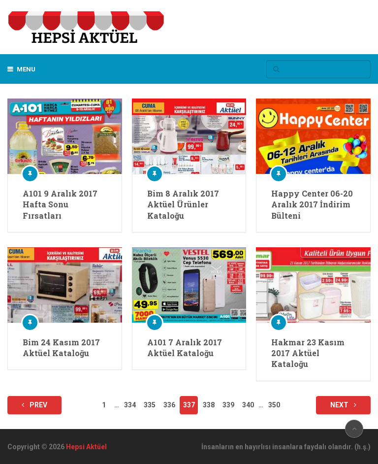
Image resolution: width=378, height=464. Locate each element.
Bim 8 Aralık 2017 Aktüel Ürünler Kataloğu (183, 204)
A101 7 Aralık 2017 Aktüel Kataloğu (184, 347)
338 (209, 405)
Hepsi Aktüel (86, 447)
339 (228, 405)
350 (274, 405)
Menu (26, 69)
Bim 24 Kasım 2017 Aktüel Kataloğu (61, 347)
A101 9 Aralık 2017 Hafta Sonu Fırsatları (60, 204)
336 (169, 405)
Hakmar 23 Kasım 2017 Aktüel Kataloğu (308, 353)
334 (130, 405)
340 (248, 405)
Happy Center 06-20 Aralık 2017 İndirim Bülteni (312, 204)
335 (150, 405)
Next (343, 405)
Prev (34, 405)
